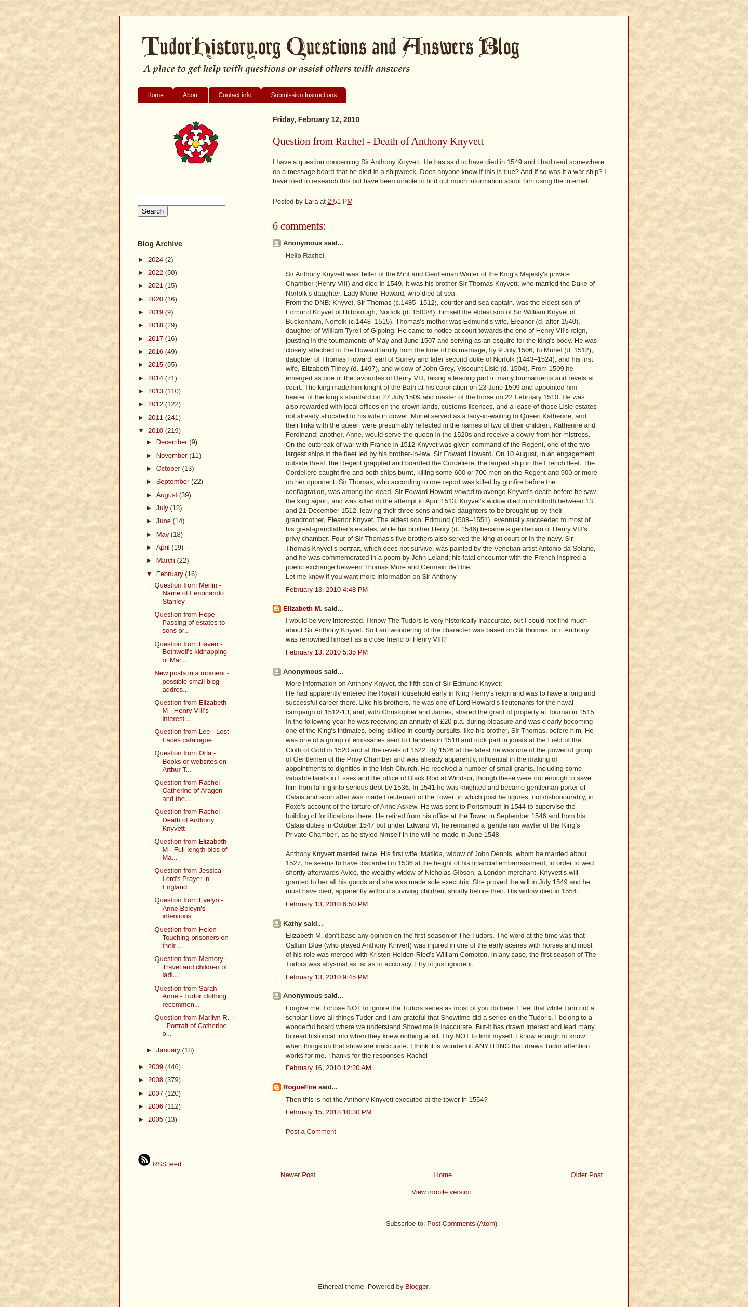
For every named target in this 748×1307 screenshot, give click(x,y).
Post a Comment (311, 1132)
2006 (156, 1106)
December (173, 442)
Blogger (416, 1286)
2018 (156, 325)
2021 (156, 285)
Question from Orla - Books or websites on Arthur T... (190, 761)
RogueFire (299, 1087)
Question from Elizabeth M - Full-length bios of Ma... (190, 849)
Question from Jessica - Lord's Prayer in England (189, 878)
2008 (156, 1080)
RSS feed (159, 1164)
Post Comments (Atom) (462, 1224)
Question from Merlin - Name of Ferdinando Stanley (189, 593)
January (169, 1050)
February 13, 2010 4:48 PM (327, 589)
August (167, 495)
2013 (156, 391)
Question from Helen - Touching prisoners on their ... (191, 938)
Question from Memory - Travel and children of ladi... (190, 967)
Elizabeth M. (302, 608)
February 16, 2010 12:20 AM (328, 1068)
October (169, 468)
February (170, 574)
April (164, 547)
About (191, 95)
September (173, 481)
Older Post (587, 1175)
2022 (156, 272)
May (163, 534)
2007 (156, 1093)
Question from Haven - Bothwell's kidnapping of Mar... (190, 652)
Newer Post (297, 1175)
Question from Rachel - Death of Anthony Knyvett (189, 820)
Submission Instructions (304, 95)
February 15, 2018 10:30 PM (329, 1112)
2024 (156, 259)
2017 (156, 338)
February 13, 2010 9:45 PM (327, 977)
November (173, 455)
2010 (156, 430)
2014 (156, 378)
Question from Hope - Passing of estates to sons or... (189, 622)
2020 (156, 299)
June (164, 521)
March (166, 560)
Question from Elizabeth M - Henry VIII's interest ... (190, 711)
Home (155, 95)
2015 (156, 364)
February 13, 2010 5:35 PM (327, 652)
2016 (156, 351)
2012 (156, 404)
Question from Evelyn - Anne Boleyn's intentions (188, 908)
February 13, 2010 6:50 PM (327, 904)
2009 (156, 1067)
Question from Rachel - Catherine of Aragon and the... (189, 791)
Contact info (234, 95)
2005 (156, 1119)
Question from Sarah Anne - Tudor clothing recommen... (190, 996)
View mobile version (441, 1192)
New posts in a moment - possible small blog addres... (191, 681)
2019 (156, 312)
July (163, 508)
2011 (156, 417)
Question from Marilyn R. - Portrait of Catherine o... (191, 1025)
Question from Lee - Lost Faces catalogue (191, 736)
